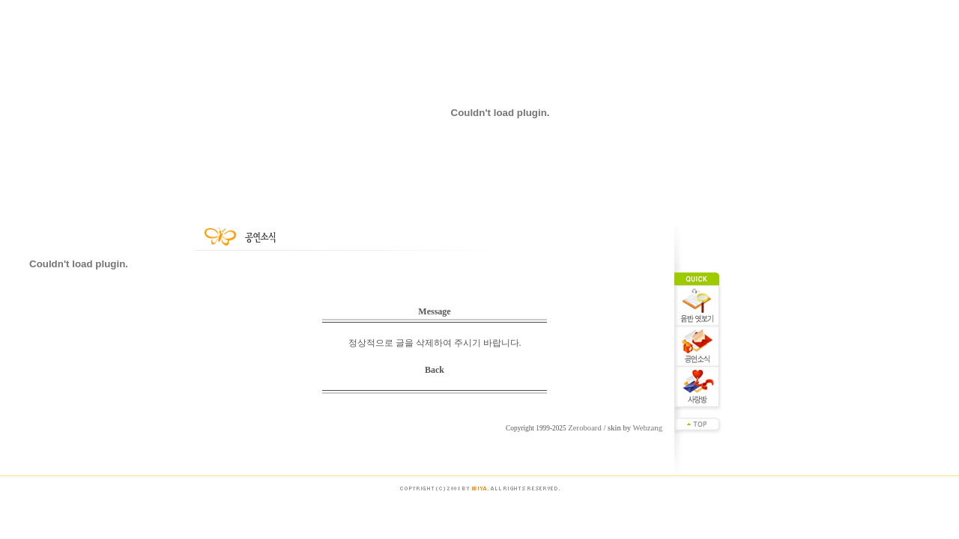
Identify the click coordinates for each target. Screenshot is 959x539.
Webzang (647, 428)
